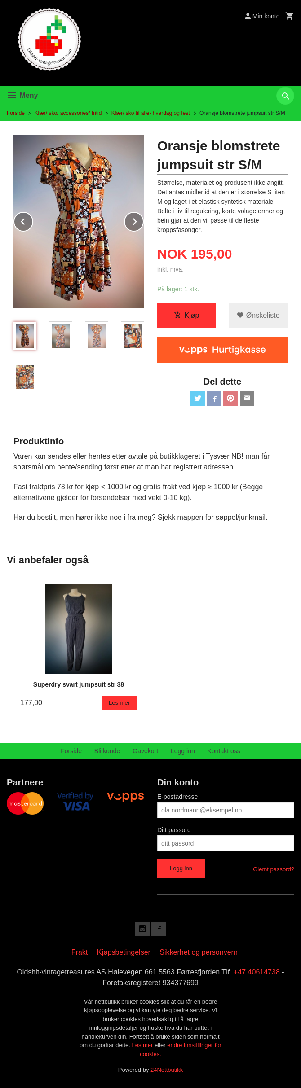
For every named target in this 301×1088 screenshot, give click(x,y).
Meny (22, 95)
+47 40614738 (257, 972)
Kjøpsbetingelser (123, 952)
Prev (32, 220)
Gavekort (145, 751)
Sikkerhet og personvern (198, 952)
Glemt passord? (273, 869)
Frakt (79, 952)
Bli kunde (107, 751)
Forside (16, 113)
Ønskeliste (258, 315)
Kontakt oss (224, 751)
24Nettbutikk (166, 1069)
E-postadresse (177, 796)
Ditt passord (174, 830)
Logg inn (183, 751)
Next (143, 220)
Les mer (143, 1045)
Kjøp (186, 315)
